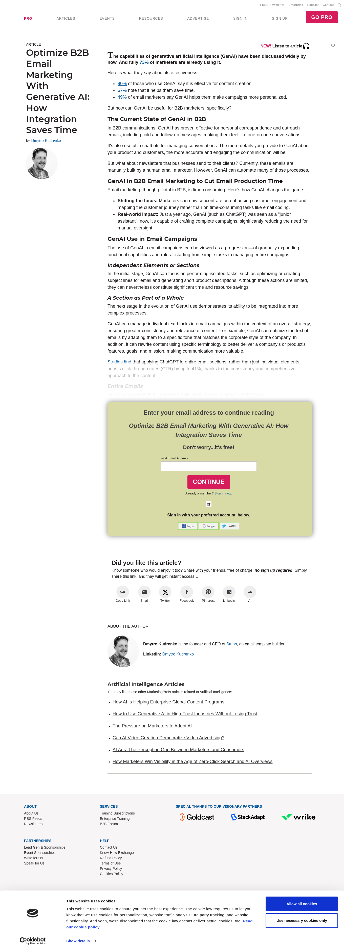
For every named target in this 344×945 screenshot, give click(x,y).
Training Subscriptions (117, 814)
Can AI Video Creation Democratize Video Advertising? (168, 738)
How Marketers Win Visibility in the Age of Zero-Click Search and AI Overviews (192, 762)
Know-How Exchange (117, 854)
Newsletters (33, 825)
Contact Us (108, 848)
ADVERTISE (198, 19)
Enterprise (296, 5)
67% (122, 91)
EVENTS (107, 19)
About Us (31, 814)
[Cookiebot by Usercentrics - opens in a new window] (33, 935)
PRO (28, 19)
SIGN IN (240, 19)
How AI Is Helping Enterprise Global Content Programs (168, 702)
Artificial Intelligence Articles (146, 685)
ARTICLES (65, 19)
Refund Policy (111, 859)
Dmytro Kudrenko (46, 141)
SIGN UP (280, 19)
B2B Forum (109, 825)
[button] (188, 526)
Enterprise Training (115, 819)
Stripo (231, 645)
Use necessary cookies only (301, 914)
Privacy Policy (111, 870)
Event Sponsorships (40, 854)
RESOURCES (151, 19)
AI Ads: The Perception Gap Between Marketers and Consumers (178, 750)
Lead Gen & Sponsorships (44, 848)
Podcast (313, 5)
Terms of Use (110, 864)
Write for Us (33, 859)
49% (122, 98)
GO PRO (321, 17)
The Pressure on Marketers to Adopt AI (152, 726)
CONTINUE (208, 482)
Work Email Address (174, 459)
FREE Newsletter (272, 5)
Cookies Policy (111, 875)
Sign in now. (223, 494)
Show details (78, 935)
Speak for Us (34, 864)
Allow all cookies (302, 898)
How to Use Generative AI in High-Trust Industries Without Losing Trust (185, 714)
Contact (328, 5)
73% (144, 63)
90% (122, 84)
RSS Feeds (33, 819)
